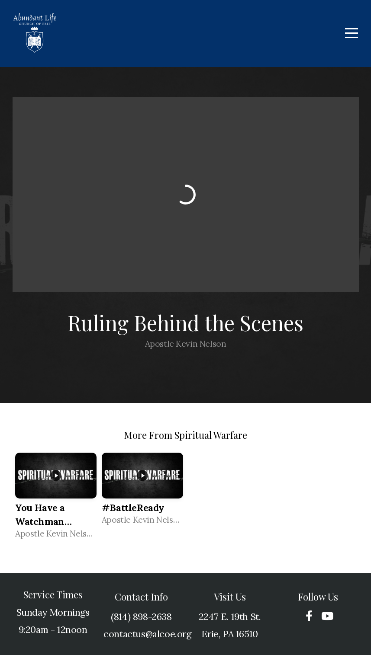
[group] (56, 499)
